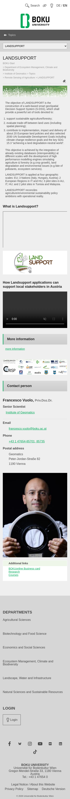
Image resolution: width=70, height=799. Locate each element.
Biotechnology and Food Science (24, 633)
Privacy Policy (14, 789)
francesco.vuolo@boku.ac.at (27, 428)
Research (14, 571)
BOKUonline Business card (24, 568)
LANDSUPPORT (46, 77)
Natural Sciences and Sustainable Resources (33, 692)
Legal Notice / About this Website (33, 784)
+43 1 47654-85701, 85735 (27, 441)
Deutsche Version (53, 789)
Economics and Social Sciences (24, 647)
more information (15, 348)
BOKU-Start (9, 63)
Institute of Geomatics (15, 73)
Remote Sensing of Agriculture (20, 77)
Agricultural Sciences (17, 619)
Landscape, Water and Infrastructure (27, 678)
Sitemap (32, 789)
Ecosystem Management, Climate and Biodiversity (28, 663)
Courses (13, 574)
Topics (12, 34)
